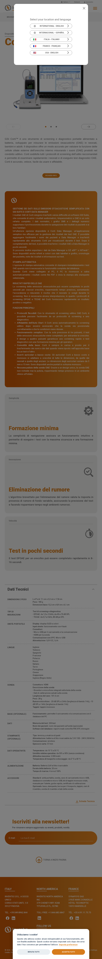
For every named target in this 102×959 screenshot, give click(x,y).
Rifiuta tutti (33, 952)
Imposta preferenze (68, 945)
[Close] (84, 8)
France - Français (47, 46)
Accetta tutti (68, 952)
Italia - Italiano (46, 39)
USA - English (45, 53)
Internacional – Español (48, 33)
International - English (48, 26)
